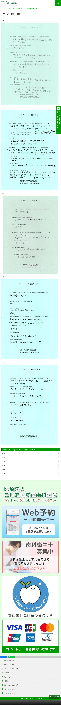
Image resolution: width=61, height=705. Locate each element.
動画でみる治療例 (9, 664)
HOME (10, 704)
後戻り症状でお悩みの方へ (11, 685)
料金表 (6, 681)
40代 (3, 465)
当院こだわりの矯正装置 (11, 668)
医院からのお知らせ (9, 693)
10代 (3, 453)
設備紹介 (6, 672)
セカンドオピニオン (9, 660)
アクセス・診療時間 (9, 689)
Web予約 (50, 704)
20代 (3, 457)
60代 (3, 473)
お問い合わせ (30, 704)
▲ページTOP (54, 697)
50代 (3, 469)
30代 (3, 461)
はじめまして (8, 677)
